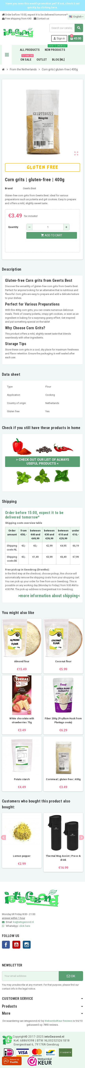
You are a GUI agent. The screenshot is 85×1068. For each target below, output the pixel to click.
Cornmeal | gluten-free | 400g (63, 779)
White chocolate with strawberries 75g (21, 720)
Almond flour (21, 661)
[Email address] (30, 976)
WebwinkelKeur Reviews (58, 1020)
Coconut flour (63, 661)
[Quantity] (48, 227)
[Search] (66, 28)
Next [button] (81, 837)
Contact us (41, 18)
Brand (9, 188)
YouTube (16, 945)
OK (71, 976)
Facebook (6, 945)
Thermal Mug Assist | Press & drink (63, 858)
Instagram (27, 945)
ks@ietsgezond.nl (23, 922)
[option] (22, 842)
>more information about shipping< (49, 595)
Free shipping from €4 (16, 18)
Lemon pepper (21, 856)
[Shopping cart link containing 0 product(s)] (75, 38)
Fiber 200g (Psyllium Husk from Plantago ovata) (63, 720)
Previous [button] (3, 837)
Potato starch (22, 779)
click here (24, 925)
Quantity (13, 227)
